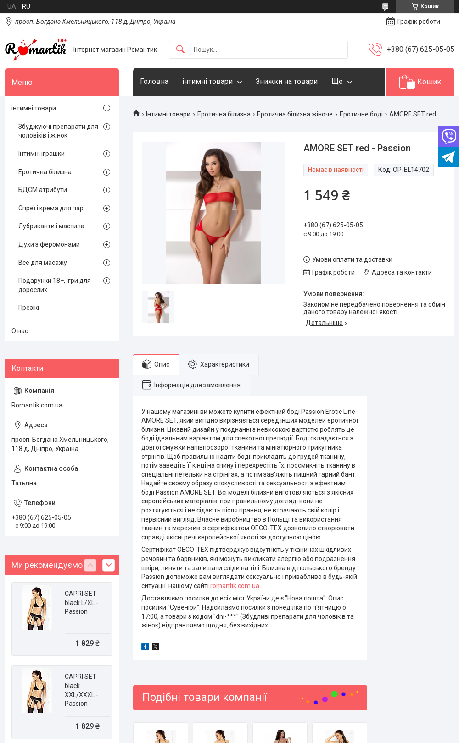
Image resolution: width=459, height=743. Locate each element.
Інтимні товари (168, 114)
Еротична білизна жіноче (295, 114)
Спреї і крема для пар (51, 208)
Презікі (28, 307)
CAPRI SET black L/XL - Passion (81, 602)
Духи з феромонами (49, 244)
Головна (154, 81)
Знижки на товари (287, 81)
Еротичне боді (361, 114)
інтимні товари (207, 81)
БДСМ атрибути (42, 189)
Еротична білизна (224, 114)
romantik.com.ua (234, 585)
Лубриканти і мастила (51, 226)
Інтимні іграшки (41, 153)
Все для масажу (42, 262)
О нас (19, 331)
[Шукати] (180, 50)
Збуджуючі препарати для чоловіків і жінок (58, 131)
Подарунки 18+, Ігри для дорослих (54, 285)
